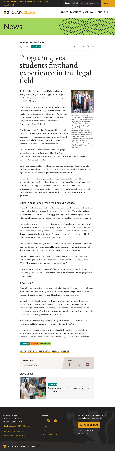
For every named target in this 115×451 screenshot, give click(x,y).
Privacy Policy (83, 433)
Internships (32, 351)
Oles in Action (45, 351)
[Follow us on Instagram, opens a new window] (48, 420)
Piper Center (45, 344)
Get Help (44, 427)
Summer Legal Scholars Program (49, 91)
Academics (36, 46)
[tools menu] (108, 3)
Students (65, 351)
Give (23, 446)
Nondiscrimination (49, 435)
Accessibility (46, 431)
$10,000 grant (36, 134)
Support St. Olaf (89, 425)
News (42, 42)
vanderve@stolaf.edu (30, 365)
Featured (34, 344)
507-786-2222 (24, 426)
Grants (23, 351)
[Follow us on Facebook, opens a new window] (42, 420)
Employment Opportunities (15, 436)
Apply (10, 446)
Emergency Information (13, 431)
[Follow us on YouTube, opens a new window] (55, 420)
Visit (17, 446)
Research (56, 351)
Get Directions (9, 426)
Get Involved (33, 446)
